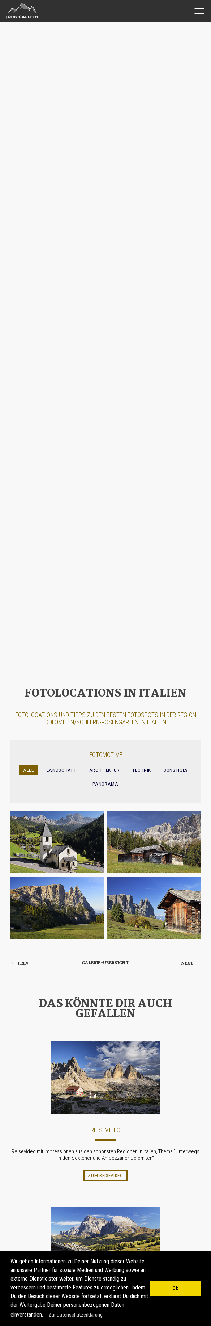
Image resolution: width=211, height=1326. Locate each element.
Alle (28, 770)
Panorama (105, 784)
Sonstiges (176, 770)
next (190, 963)
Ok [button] (175, 1288)
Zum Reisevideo (105, 1175)
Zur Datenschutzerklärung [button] (75, 1315)
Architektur (104, 770)
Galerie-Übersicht (105, 962)
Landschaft (62, 770)
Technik (141, 770)
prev (19, 963)
